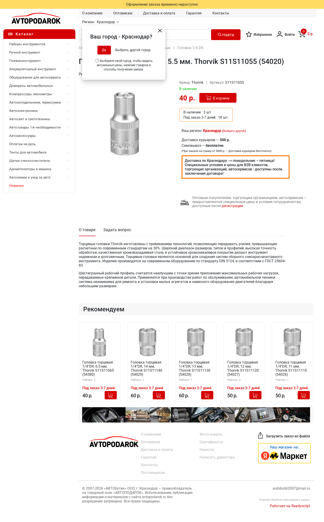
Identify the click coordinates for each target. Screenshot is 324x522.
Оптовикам (122, 13)
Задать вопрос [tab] (117, 229)
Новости (207, 449)
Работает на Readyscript (290, 506)
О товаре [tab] (87, 229)
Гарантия (194, 13)
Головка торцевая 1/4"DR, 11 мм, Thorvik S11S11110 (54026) (291, 368)
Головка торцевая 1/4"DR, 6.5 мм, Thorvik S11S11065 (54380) (98, 368)
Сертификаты (211, 442)
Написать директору (217, 457)
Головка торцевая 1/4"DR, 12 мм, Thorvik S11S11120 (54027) (243, 368)
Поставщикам (153, 472)
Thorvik (197, 82)
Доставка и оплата (159, 13)
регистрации (232, 206)
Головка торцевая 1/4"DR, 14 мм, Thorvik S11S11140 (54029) (146, 368)
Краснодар (106, 22)
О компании (92, 13)
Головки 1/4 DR (190, 48)
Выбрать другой (234, 131)
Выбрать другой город (132, 50)
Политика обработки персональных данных (284, 499)
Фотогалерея (211, 434)
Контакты (220, 13)
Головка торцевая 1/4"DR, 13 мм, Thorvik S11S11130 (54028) (194, 368)
